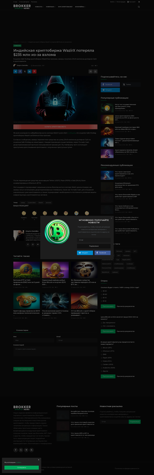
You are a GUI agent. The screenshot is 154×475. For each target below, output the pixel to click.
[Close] (111, 218)
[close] (38, 460)
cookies (18, 462)
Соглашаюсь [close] (21, 467)
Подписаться (94, 246)
